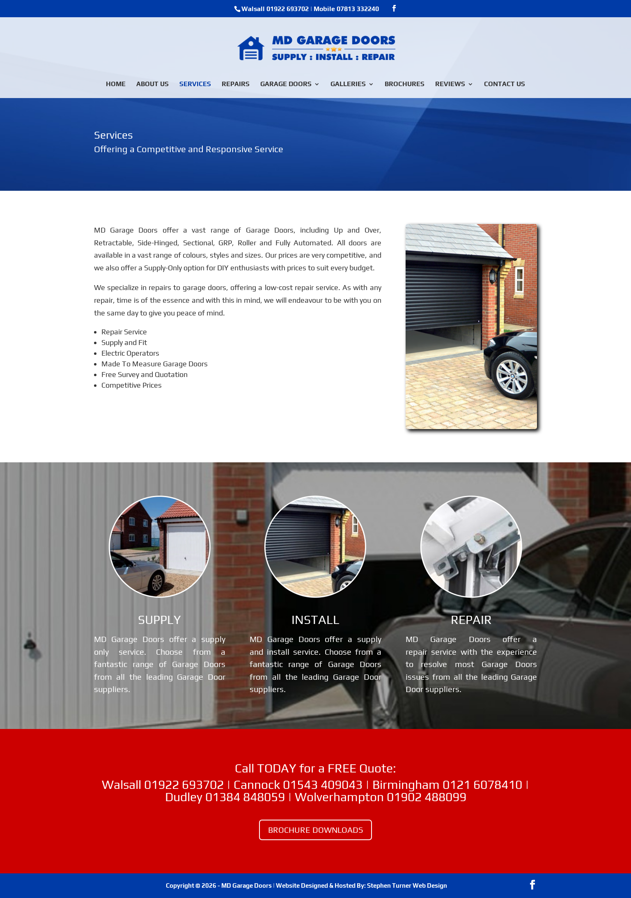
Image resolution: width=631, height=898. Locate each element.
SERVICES (195, 84)
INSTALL (315, 619)
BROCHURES (404, 84)
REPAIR (471, 619)
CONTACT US (504, 84)
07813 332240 (358, 9)
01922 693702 (287, 9)
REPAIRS (236, 84)
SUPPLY (159, 619)
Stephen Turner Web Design (407, 885)
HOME (116, 84)
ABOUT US (152, 84)
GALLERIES (348, 84)
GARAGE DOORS (286, 84)
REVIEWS (450, 84)
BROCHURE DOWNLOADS (315, 829)
